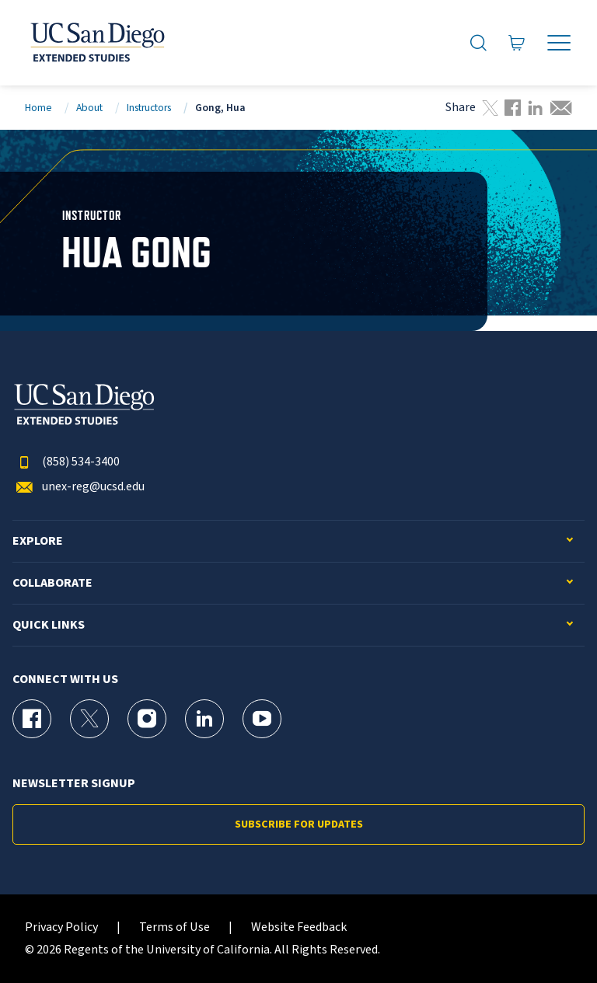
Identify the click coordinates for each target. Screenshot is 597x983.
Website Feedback (299, 927)
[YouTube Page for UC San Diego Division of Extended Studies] (262, 718)
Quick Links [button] (48, 625)
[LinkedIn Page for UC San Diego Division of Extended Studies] (204, 718)
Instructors (149, 107)
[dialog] (550, 936)
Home (38, 107)
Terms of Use (174, 927)
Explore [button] (37, 541)
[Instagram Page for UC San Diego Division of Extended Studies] (146, 718)
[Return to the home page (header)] (96, 42)
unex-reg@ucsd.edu (78, 487)
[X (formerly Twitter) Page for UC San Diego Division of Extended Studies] (89, 718)
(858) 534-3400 (66, 462)
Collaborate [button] (52, 583)
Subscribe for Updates (299, 824)
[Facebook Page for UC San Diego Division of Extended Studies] (31, 718)
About (89, 107)
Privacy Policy (61, 927)
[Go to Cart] (516, 42)
